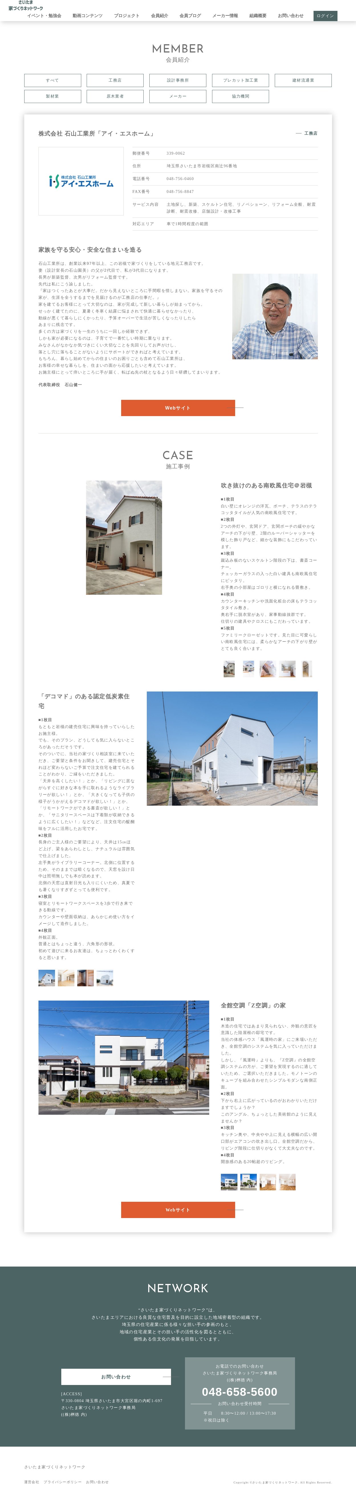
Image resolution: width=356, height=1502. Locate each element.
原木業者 (115, 96)
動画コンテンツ (88, 15)
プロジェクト (127, 15)
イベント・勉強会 (44, 15)
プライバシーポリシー (63, 1482)
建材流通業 (303, 80)
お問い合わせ (291, 15)
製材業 (52, 96)
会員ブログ (190, 15)
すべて (52, 80)
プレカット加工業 (240, 80)
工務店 (115, 80)
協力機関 (241, 96)
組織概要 (258, 15)
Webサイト (178, 408)
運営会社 (32, 1482)
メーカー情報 (225, 15)
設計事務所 (178, 80)
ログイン (325, 16)
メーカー (178, 96)
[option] (123, 538)
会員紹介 (159, 15)
